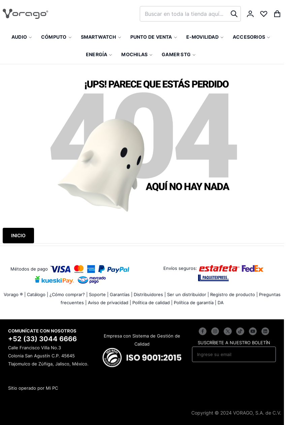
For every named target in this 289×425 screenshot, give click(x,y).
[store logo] (25, 14)
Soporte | (98, 294)
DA (221, 302)
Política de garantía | (195, 302)
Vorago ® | (15, 294)
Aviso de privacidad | (109, 302)
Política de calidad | (152, 302)
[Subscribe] (266, 354)
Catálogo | (37, 294)
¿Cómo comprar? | (69, 294)
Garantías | (121, 294)
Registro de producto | (234, 294)
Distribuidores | (150, 294)
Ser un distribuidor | (188, 294)
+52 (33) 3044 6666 (42, 339)
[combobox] (190, 14)
